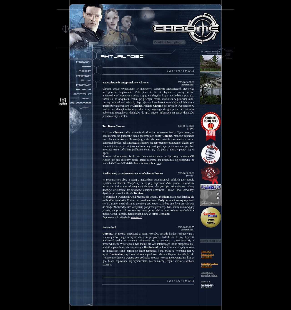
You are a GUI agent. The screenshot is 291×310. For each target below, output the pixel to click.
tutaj (159, 163)
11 (192, 70)
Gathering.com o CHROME (209, 264)
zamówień (136, 217)
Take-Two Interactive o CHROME (207, 254)
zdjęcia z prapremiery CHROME (207, 284)
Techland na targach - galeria (209, 273)
